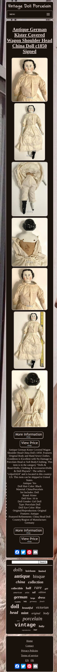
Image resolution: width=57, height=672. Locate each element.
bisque (39, 576)
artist (27, 592)
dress (41, 597)
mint (24, 613)
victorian (42, 607)
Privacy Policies (29, 650)
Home (29, 640)
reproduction (26, 630)
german (21, 597)
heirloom (30, 571)
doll (14, 606)
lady (25, 601)
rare (38, 587)
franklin (18, 602)
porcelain (32, 618)
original (35, 613)
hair (35, 630)
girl (46, 588)
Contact (30, 645)
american (17, 592)
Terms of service (29, 655)
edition (42, 592)
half (28, 588)
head (14, 612)
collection (35, 582)
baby (41, 626)
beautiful (27, 607)
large (32, 598)
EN (27, 660)
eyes (18, 621)
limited (42, 571)
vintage (25, 625)
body (46, 613)
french (42, 601)
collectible (17, 588)
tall (34, 592)
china (20, 582)
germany (33, 601)
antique (22, 576)
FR (32, 660)
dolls (17, 569)
